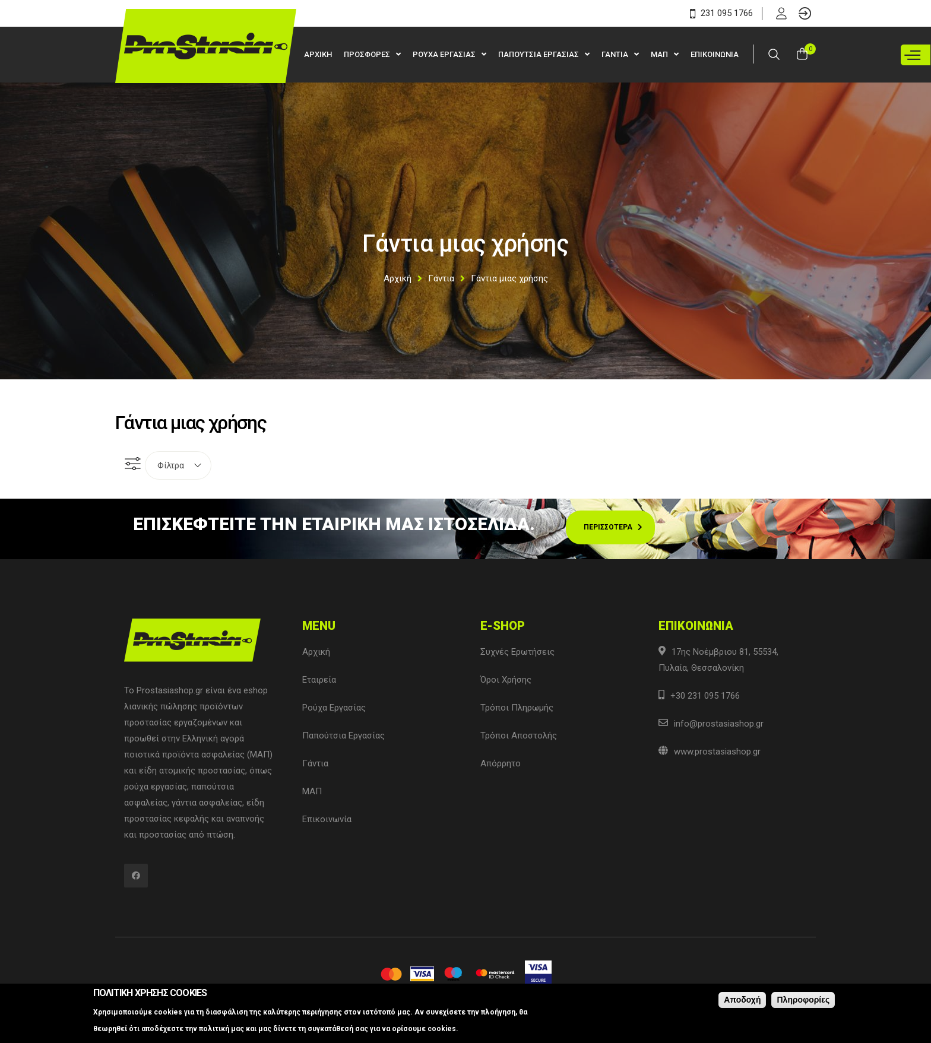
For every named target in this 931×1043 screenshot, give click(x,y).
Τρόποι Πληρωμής (516, 707)
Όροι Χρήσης (505, 679)
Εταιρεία (319, 679)
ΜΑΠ (660, 54)
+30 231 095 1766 (705, 695)
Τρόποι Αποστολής (518, 735)
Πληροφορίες (803, 1001)
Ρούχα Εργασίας (334, 707)
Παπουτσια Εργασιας (539, 54)
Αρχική (397, 278)
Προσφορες (368, 54)
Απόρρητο (500, 763)
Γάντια (441, 278)
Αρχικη (318, 54)
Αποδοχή (742, 1001)
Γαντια (615, 54)
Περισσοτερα (608, 527)
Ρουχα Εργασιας (445, 54)
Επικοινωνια (715, 54)
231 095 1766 (721, 13)
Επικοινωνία (327, 819)
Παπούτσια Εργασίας (343, 735)
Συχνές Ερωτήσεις (517, 651)
